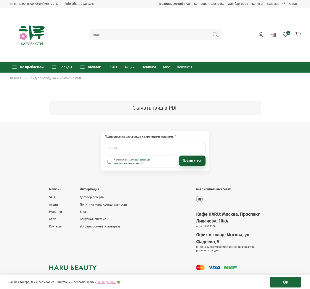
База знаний (276, 4)
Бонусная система (93, 219)
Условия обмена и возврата (100, 226)
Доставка (217, 4)
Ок (285, 282)
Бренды (62, 67)
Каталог (90, 67)
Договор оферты (92, 197)
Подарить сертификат (174, 4)
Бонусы (257, 4)
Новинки (149, 67)
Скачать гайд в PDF (155, 108)
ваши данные (106, 282)
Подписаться (192, 160)
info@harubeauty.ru (79, 4)
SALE (114, 67)
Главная (15, 78)
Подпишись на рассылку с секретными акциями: (139, 136)
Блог (166, 67)
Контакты (200, 4)
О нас (293, 4)
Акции (130, 67)
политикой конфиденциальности (132, 161)
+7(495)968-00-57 (46, 4)
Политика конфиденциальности (103, 204)
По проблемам (28, 67)
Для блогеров (238, 4)
